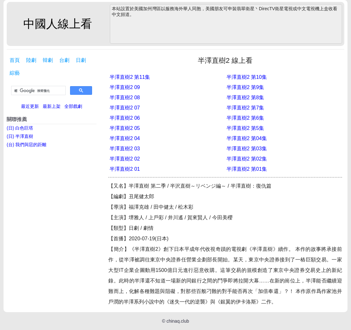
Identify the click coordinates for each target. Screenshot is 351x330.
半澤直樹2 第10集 (246, 77)
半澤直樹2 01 (125, 169)
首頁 (15, 60)
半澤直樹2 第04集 (246, 138)
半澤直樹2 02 (125, 158)
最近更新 (30, 106)
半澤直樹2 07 (125, 107)
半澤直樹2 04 (125, 138)
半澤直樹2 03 (125, 148)
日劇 (81, 60)
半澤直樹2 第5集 (245, 128)
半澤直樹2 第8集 (245, 97)
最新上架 (52, 106)
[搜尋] (37, 91)
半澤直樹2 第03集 (246, 148)
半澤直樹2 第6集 (245, 118)
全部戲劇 (73, 106)
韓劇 (48, 60)
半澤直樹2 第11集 (130, 77)
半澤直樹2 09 (125, 87)
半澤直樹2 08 (125, 97)
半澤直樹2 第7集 (245, 107)
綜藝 (15, 73)
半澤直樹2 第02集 (246, 158)
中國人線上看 (57, 23)
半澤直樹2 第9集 (245, 87)
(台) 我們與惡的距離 (27, 144)
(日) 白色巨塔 (20, 128)
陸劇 (31, 60)
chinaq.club (178, 321)
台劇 (64, 60)
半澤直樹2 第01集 (246, 169)
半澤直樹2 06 (125, 118)
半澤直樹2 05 (125, 128)
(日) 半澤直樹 (20, 136)
